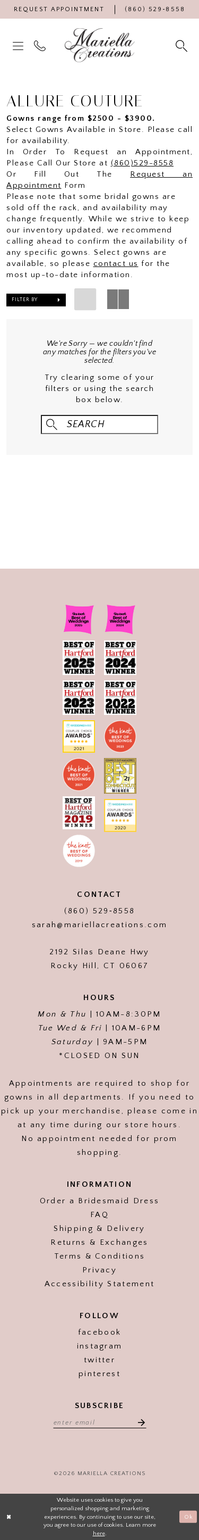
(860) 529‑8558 (99, 910)
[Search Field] (99, 425)
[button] (19, 45)
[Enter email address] (99, 1422)
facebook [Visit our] (100, 1332)
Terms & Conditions (99, 1256)
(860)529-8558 (142, 163)
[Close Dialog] (9, 1517)
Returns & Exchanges (99, 1242)
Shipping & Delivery (99, 1228)
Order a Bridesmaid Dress (100, 1200)
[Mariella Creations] (100, 45)
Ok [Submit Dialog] (188, 1516)
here (99, 1533)
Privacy (99, 1270)
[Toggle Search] (182, 45)
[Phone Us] (155, 9)
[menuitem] (19, 45)
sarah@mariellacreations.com (100, 924)
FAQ (99, 1214)
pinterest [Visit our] (99, 1373)
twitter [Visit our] (99, 1359)
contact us (116, 263)
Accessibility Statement (99, 1283)
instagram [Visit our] (100, 1346)
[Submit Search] (52, 425)
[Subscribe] (138, 1422)
